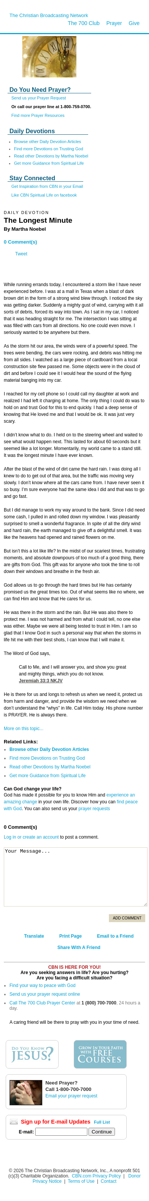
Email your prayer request (71, 1096)
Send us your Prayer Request (38, 98)
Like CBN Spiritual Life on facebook (44, 195)
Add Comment (127, 918)
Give (134, 23)
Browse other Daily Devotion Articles (47, 141)
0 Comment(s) (20, 242)
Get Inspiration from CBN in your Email (47, 186)
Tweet (21, 254)
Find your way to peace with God (42, 985)
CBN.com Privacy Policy (96, 1176)
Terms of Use (82, 1181)
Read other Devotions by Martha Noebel (51, 156)
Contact (108, 1181)
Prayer (114, 23)
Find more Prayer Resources (38, 115)
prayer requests (94, 808)
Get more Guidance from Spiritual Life (49, 163)
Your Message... (75, 877)
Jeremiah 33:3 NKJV (40, 680)
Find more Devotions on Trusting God (48, 148)
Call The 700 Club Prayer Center (42, 1003)
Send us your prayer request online (44, 994)
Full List (102, 1122)
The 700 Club (83, 23)
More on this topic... (23, 728)
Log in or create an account (31, 837)
